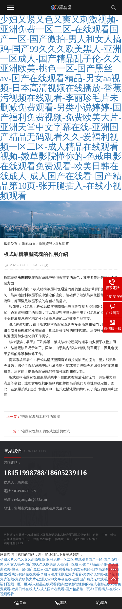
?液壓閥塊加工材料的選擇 (40, 417)
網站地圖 (10, 543)
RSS (20, 543)
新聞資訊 (45, 244)
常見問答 (62, 244)
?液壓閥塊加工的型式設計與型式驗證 (47, 431)
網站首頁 (29, 244)
